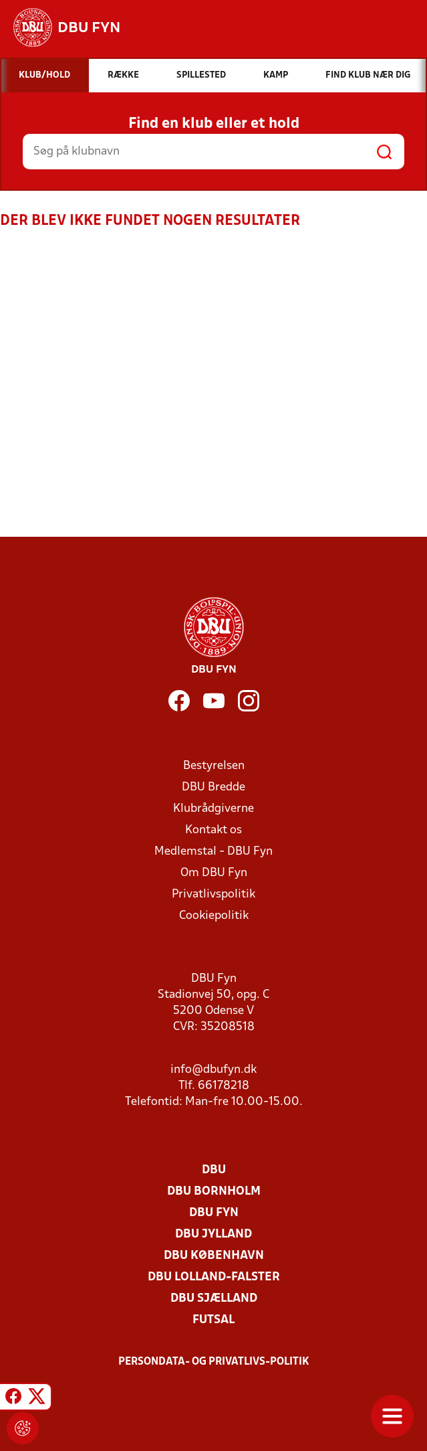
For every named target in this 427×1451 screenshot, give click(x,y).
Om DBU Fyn (213, 873)
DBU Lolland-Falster (214, 1277)
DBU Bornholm (214, 1191)
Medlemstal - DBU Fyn (213, 851)
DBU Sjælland (213, 1298)
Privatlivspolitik (213, 894)
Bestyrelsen (214, 766)
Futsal (213, 1320)
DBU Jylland (213, 1234)
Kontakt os (213, 830)
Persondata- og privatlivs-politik (213, 1362)
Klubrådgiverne (213, 809)
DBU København (214, 1256)
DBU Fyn (214, 1213)
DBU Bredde (213, 787)
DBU (214, 1170)
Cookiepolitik (214, 916)
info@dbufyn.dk (213, 1070)
